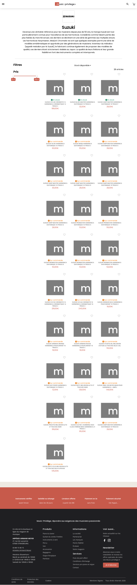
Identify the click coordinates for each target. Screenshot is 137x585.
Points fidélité (78, 543)
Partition (46, 558)
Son (44, 546)
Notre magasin (78, 549)
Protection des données (32, 580)
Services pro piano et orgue (83, 564)
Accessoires (47, 549)
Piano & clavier (48, 533)
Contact (76, 567)
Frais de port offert (80, 558)
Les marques (78, 540)
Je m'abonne (110, 565)
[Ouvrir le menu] (3, 4)
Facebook (104, 540)
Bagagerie (47, 552)
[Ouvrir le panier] (134, 4)
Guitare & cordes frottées (53, 537)
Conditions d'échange (81, 561)
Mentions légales (96, 580)
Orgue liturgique (49, 555)
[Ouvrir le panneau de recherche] (127, 4)
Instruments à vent (50, 540)
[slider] (13, 76)
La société (77, 533)
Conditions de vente (16, 580)
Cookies (48, 580)
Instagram (109, 540)
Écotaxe (76, 546)
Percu (45, 543)
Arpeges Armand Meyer (22, 550)
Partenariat (77, 537)
